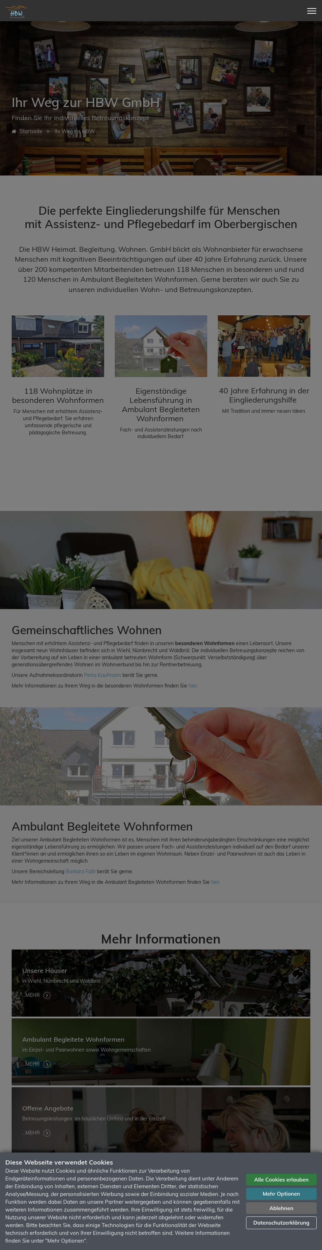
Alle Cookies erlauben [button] (281, 1179)
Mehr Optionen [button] (281, 1193)
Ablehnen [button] (281, 1208)
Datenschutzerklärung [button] (282, 1222)
